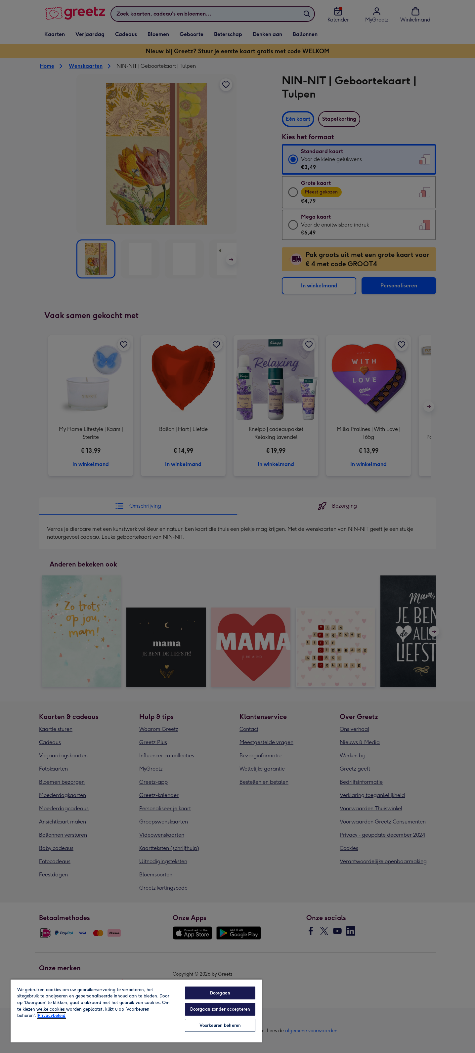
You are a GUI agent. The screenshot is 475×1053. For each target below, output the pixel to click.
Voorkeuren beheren (220, 1025)
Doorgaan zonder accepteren (220, 1009)
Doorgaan (220, 992)
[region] (136, 1010)
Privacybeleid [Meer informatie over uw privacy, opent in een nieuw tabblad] (51, 1015)
